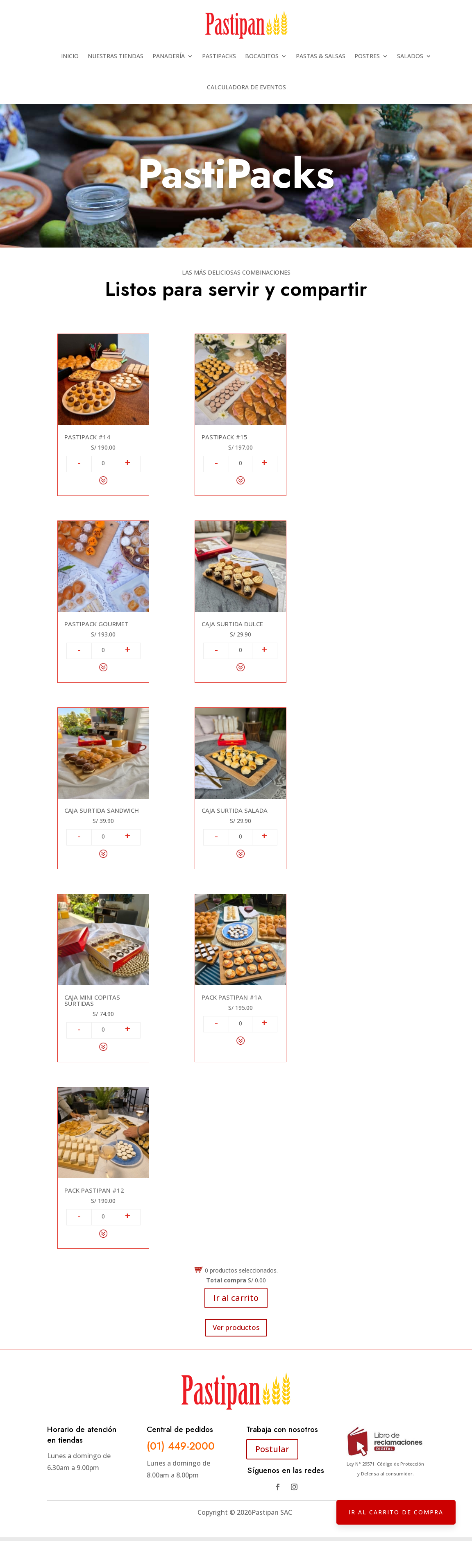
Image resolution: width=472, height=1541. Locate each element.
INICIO (70, 56)
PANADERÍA (168, 56)
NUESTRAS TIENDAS (115, 56)
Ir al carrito (236, 1297)
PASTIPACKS (219, 56)
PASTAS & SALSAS (320, 56)
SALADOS (410, 56)
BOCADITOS (262, 56)
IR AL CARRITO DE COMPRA (396, 1512)
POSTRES (367, 56)
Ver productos (236, 1327)
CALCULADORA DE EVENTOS (246, 87)
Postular (272, 1449)
